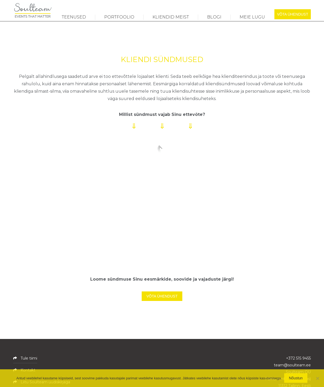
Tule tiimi (28, 358)
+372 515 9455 (298, 358)
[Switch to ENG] (304, 6)
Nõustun (296, 378)
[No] (317, 378)
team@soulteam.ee (292, 365)
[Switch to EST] (291, 6)
